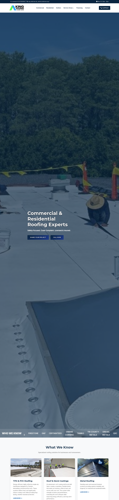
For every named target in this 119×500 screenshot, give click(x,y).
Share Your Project (38, 237)
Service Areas (69, 8)
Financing (79, 8)
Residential (50, 8)
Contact (87, 8)
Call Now (57, 237)
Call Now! (105, 8)
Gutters (58, 8)
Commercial (40, 8)
